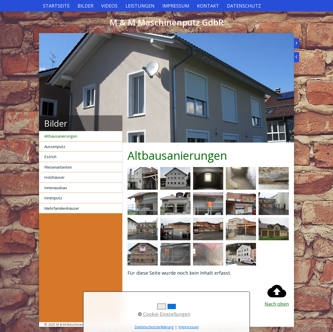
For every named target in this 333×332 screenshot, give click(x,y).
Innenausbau (55, 187)
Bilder (85, 6)
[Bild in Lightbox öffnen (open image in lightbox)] (142, 178)
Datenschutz (244, 6)
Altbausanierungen (60, 136)
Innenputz (53, 197)
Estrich (50, 156)
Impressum (175, 6)
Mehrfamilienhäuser (61, 208)
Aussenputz (54, 146)
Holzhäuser (54, 177)
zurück (296, 57)
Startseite (56, 6)
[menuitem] (56, 5)
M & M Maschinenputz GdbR (166, 22)
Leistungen (140, 6)
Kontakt (208, 6)
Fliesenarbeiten (58, 167)
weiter (296, 43)
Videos (109, 6)
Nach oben (277, 294)
